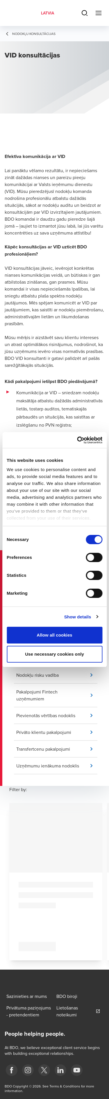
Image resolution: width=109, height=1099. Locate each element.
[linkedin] (60, 1070)
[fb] (12, 1070)
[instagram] (28, 1070)
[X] (44, 1070)
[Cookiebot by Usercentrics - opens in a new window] (77, 440)
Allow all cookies (54, 635)
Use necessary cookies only (54, 654)
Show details (77, 616)
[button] (56, 675)
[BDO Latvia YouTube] (77, 1070)
